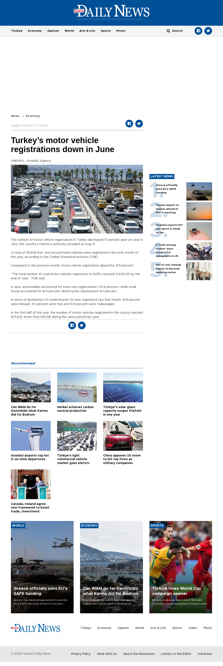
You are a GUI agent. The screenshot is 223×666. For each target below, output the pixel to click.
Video (192, 628)
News (15, 116)
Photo (120, 30)
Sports (106, 30)
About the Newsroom (139, 654)
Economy (35, 30)
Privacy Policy (81, 654)
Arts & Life (87, 30)
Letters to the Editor (176, 654)
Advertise (205, 654)
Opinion (53, 30)
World (69, 30)
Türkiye (16, 30)
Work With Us (107, 654)
